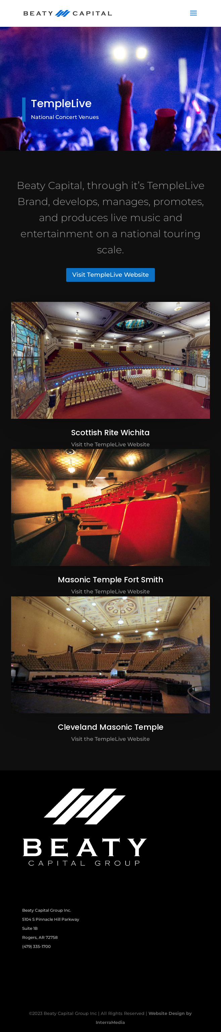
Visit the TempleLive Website (110, 444)
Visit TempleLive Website (110, 274)
